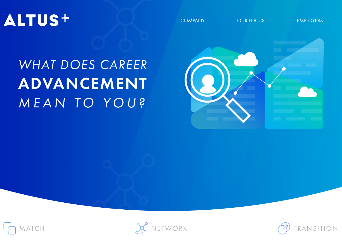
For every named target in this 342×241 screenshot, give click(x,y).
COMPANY (192, 20)
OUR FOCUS (251, 20)
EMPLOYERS (310, 20)
